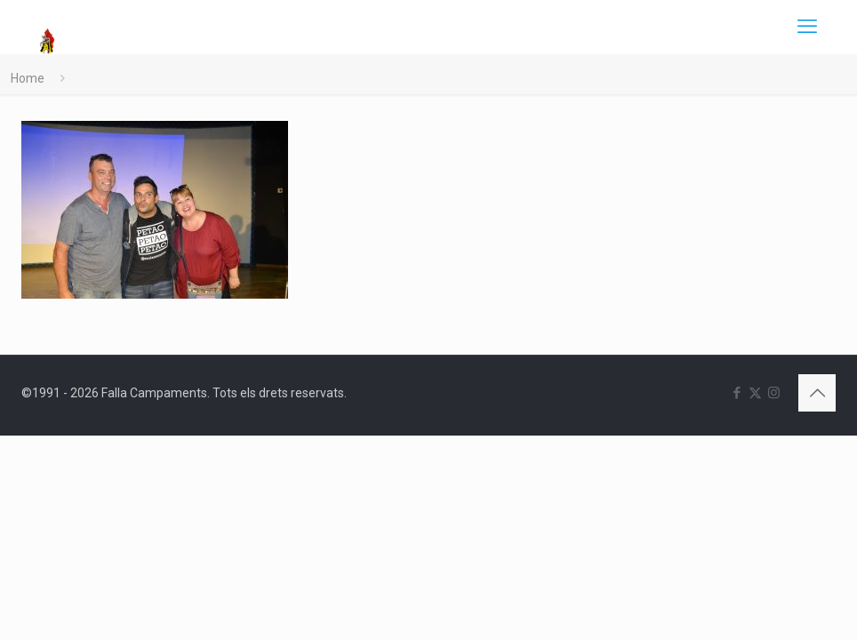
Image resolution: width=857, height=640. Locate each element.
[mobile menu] (807, 27)
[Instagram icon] (774, 393)
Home (27, 78)
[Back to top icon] (817, 393)
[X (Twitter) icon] (755, 393)
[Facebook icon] (736, 393)
